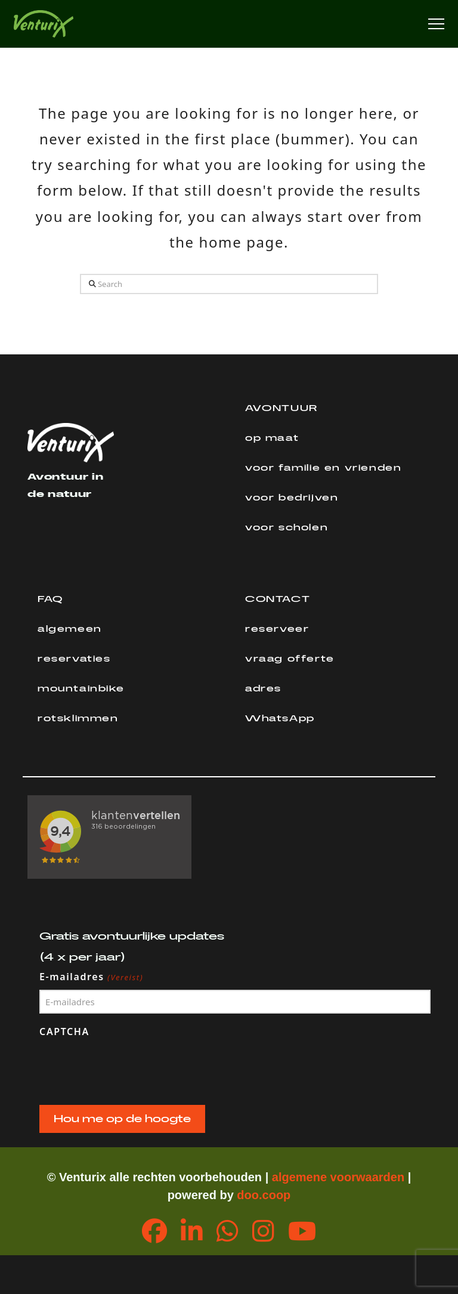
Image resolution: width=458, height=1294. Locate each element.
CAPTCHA (64, 1031)
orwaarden (374, 1177)
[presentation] (130, 1068)
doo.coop (263, 1195)
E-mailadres (91, 977)
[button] (436, 24)
